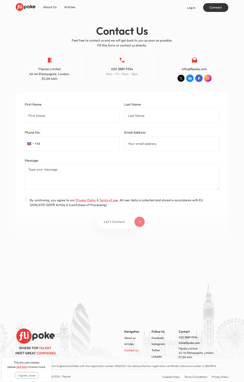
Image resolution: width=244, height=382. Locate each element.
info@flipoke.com (194, 69)
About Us (50, 7)
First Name (33, 104)
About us (129, 338)
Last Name (132, 104)
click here (22, 367)
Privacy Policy (86, 200)
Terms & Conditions (195, 377)
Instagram (158, 344)
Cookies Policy (171, 377)
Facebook (158, 338)
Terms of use (108, 200)
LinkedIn (157, 356)
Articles (69, 7)
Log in (191, 8)
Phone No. (33, 132)
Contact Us (131, 350)
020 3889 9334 (122, 69)
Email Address (135, 132)
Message (31, 160)
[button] (30, 143)
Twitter (156, 350)
